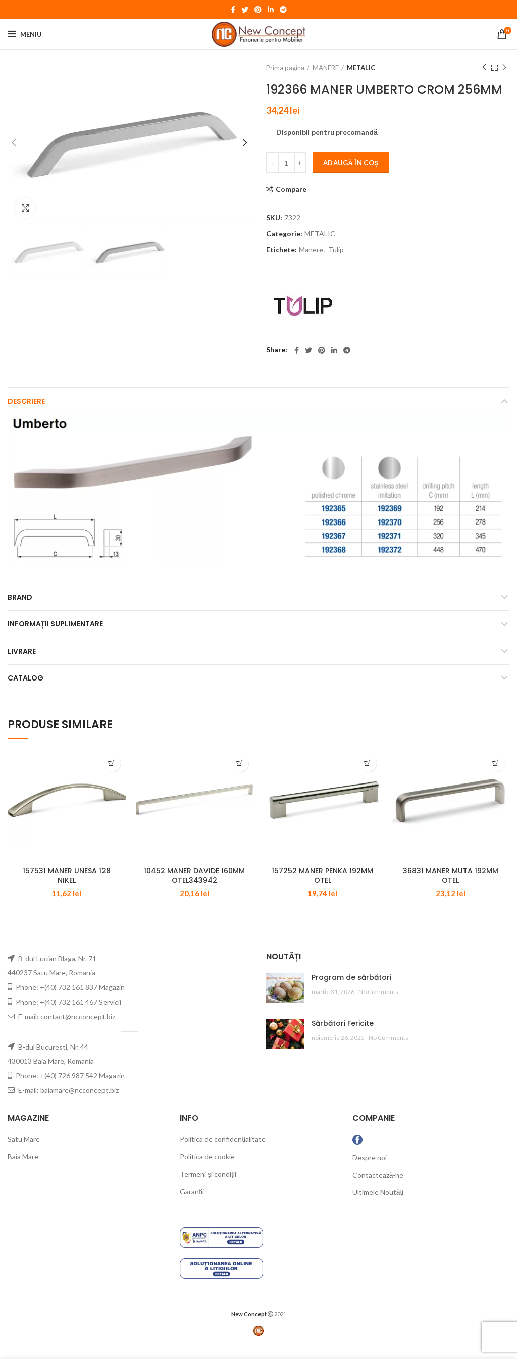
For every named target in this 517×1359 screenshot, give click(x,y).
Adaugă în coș (351, 163)
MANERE (326, 68)
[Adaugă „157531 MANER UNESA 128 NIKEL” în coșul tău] (112, 763)
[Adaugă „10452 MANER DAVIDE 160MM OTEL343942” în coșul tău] (239, 763)
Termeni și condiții (208, 1187)
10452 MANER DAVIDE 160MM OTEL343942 (194, 889)
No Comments (378, 1005)
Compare (291, 189)
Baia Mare (23, 1170)
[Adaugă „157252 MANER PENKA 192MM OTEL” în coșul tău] (368, 763)
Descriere (26, 401)
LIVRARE (22, 651)
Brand (20, 597)
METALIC (361, 68)
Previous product (484, 67)
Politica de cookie (207, 1170)
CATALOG (25, 678)
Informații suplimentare (55, 624)
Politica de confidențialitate (223, 1152)
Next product (504, 67)
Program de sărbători (351, 991)
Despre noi (369, 1171)
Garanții (192, 1204)
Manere (311, 250)
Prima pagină (285, 68)
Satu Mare (24, 1152)
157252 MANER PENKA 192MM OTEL (322, 889)
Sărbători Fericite (343, 1037)
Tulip (336, 250)
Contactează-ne (378, 1188)
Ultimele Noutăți (378, 1205)
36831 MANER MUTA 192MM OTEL (450, 889)
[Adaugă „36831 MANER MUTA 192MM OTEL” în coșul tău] (495, 763)
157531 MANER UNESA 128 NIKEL (67, 889)
